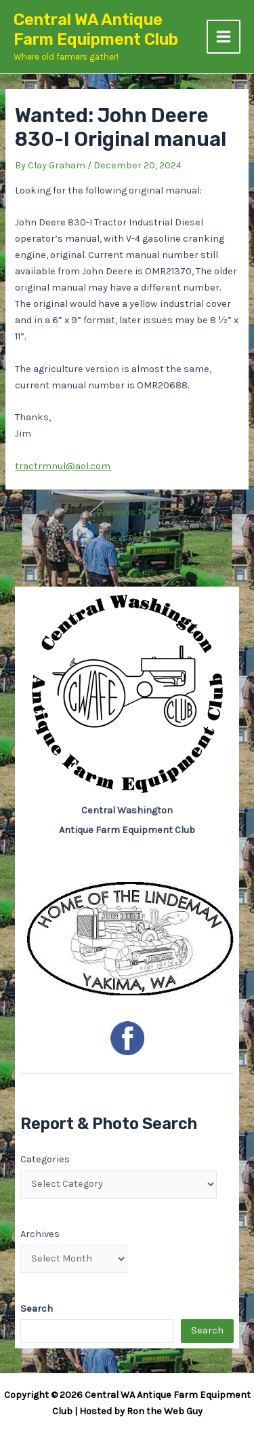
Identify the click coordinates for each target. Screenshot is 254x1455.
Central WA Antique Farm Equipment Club (96, 29)
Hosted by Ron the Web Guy (141, 1411)
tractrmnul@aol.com (62, 466)
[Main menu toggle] (223, 37)
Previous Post (127, 513)
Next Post (127, 539)
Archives (40, 1234)
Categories (45, 1159)
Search (207, 1330)
